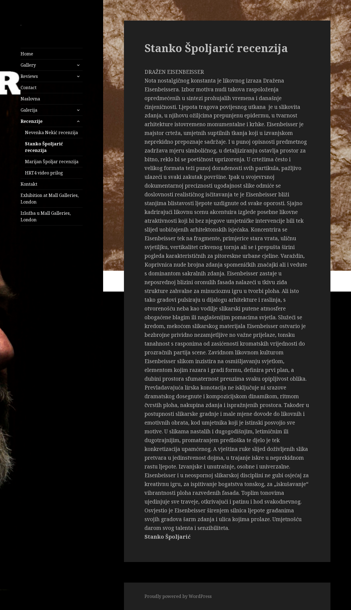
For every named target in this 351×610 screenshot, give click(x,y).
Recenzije (32, 121)
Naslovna (30, 99)
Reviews (29, 76)
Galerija (29, 110)
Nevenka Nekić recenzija (51, 132)
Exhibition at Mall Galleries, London (50, 198)
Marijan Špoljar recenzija (51, 162)
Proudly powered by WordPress (178, 596)
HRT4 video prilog (44, 173)
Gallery (28, 65)
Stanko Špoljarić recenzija (44, 147)
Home (27, 54)
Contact (28, 87)
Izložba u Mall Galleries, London (46, 216)
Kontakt (29, 184)
